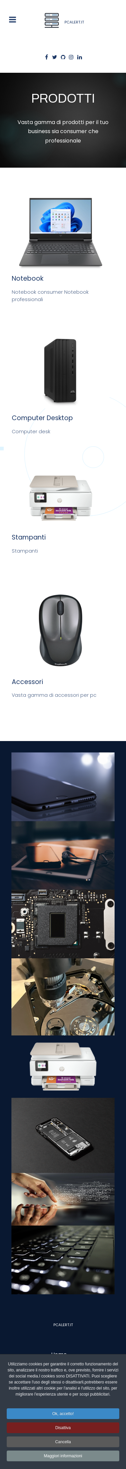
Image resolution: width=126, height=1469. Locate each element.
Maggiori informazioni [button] (63, 1456)
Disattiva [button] (63, 1427)
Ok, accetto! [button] (63, 1413)
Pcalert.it (63, 1324)
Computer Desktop (42, 417)
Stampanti (29, 537)
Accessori (27, 681)
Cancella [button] (63, 1441)
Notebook (27, 278)
